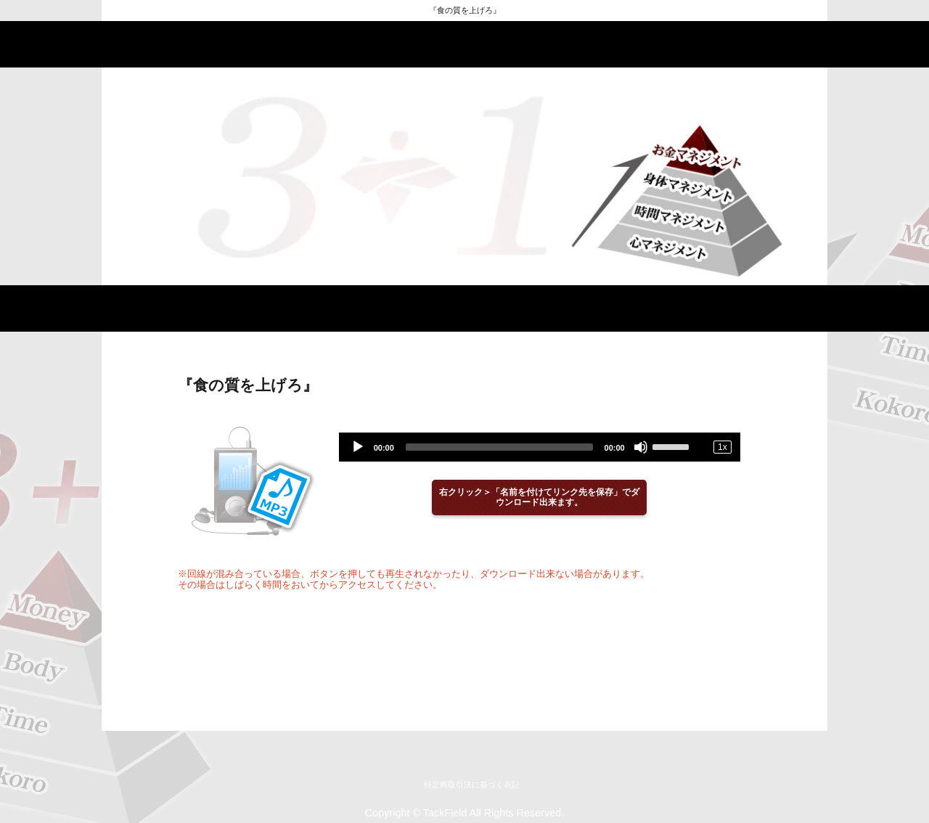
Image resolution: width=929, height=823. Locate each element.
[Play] (358, 447)
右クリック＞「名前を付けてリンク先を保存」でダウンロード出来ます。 (539, 497)
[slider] (499, 447)
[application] (539, 447)
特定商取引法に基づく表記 (472, 784)
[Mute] (641, 447)
